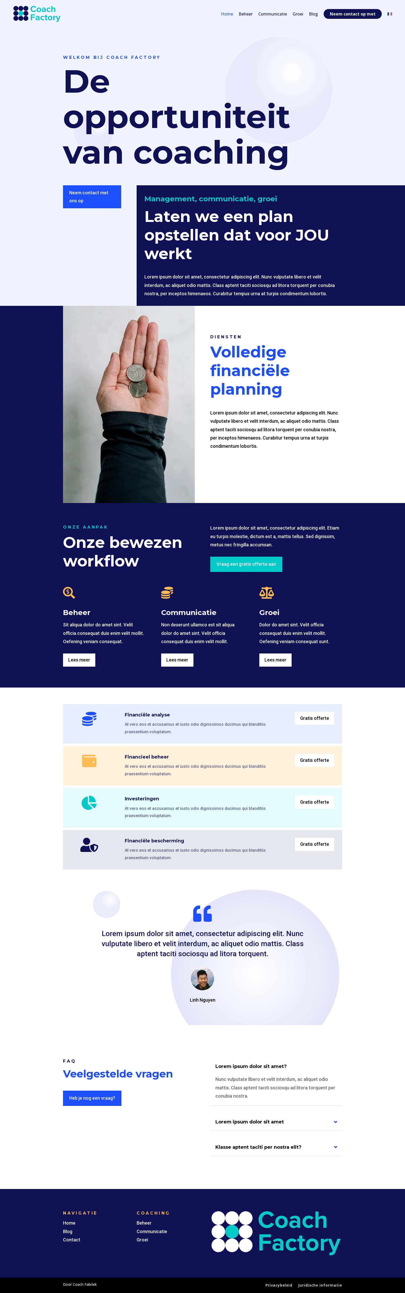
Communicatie (272, 14)
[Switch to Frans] (389, 14)
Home (227, 14)
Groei (298, 14)
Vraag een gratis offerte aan (246, 564)
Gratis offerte (314, 718)
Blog (313, 14)
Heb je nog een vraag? (92, 1098)
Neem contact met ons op (88, 196)
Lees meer (79, 660)
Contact (71, 1239)
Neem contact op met (353, 14)
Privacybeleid (279, 1285)
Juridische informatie (320, 1285)
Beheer (246, 14)
